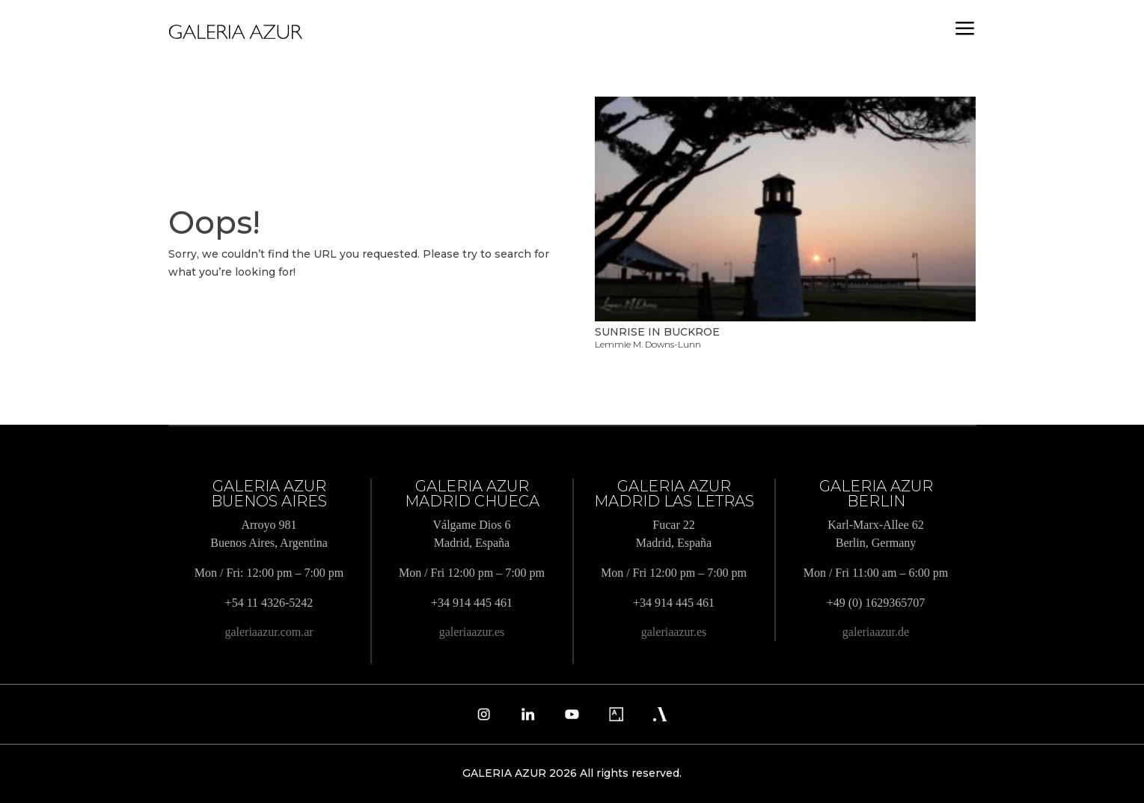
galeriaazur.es (472, 631)
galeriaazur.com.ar (268, 631)
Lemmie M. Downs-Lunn (648, 344)
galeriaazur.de (875, 631)
